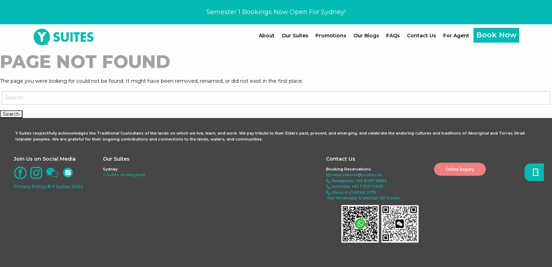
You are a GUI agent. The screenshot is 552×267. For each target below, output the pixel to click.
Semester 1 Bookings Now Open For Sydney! (276, 12)
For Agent (456, 35)
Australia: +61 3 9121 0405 (357, 186)
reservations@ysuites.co (357, 174)
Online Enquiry (460, 169)
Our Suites (295, 35)
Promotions (330, 35)
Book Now (496, 34)
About (267, 35)
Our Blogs (366, 35)
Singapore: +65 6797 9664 (359, 180)
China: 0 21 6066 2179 (354, 192)
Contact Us (421, 35)
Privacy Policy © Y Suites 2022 (48, 186)
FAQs (393, 35)
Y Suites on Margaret (124, 174)
